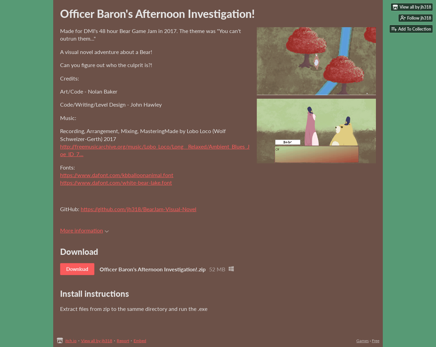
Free (375, 340)
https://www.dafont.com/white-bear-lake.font (116, 182)
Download (77, 269)
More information (84, 230)
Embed (140, 340)
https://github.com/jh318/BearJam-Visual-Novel (138, 209)
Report (123, 340)
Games (362, 340)
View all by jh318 (96, 340)
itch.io (71, 340)
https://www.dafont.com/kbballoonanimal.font (116, 175)
